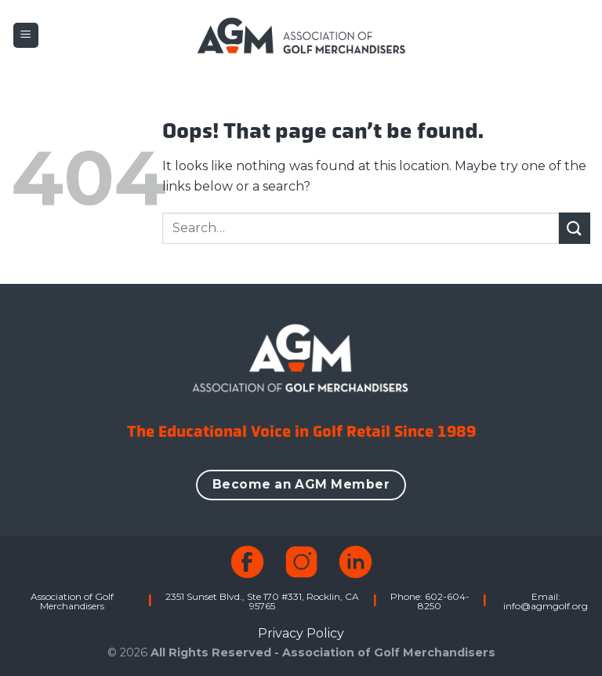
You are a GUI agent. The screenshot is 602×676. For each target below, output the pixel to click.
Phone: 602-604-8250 (430, 601)
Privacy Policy (301, 633)
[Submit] (574, 228)
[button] (25, 36)
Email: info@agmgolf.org (545, 601)
